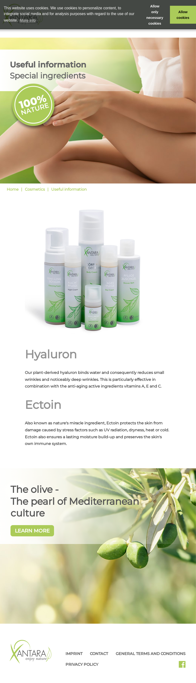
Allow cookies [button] (183, 15)
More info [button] (28, 20)
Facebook (184, 666)
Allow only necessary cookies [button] (154, 14)
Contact (99, 653)
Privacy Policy (81, 664)
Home (13, 189)
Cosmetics (35, 189)
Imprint (73, 653)
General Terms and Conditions (150, 653)
